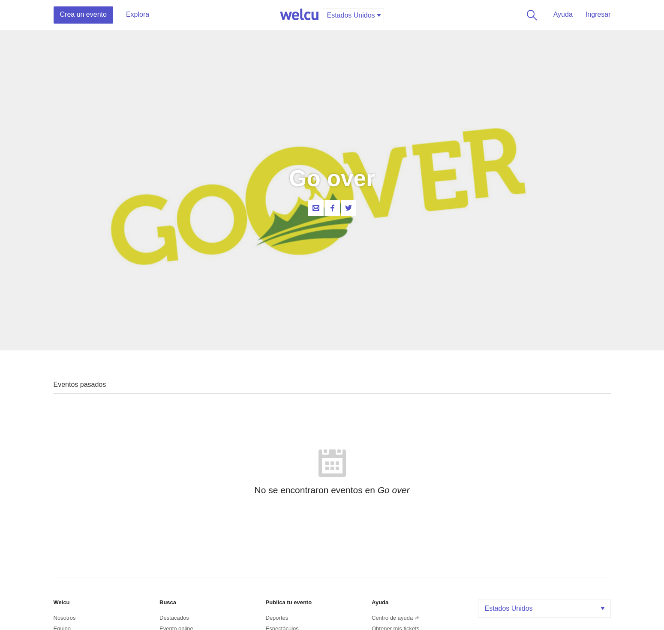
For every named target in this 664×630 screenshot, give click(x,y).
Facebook (332, 208)
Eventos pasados (80, 384)
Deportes (277, 618)
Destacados (174, 618)
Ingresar (598, 14)
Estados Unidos (545, 608)
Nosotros (65, 618)
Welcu (299, 15)
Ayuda (563, 14)
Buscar (530, 15)
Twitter (348, 208)
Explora (137, 14)
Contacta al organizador (315, 208)
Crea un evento (83, 14)
